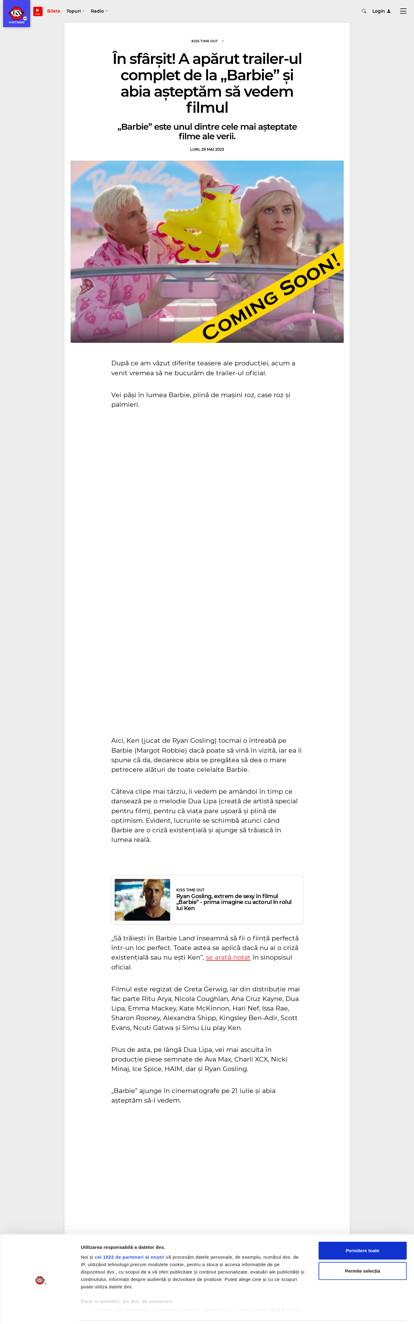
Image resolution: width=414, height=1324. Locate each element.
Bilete (57, 12)
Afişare (308, 1311)
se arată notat (228, 960)
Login (381, 12)
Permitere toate (362, 1229)
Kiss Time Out (207, 43)
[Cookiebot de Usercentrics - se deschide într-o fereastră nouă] (40, 1312)
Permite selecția (362, 1249)
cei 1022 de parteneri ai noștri (129, 1235)
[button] (79, 12)
